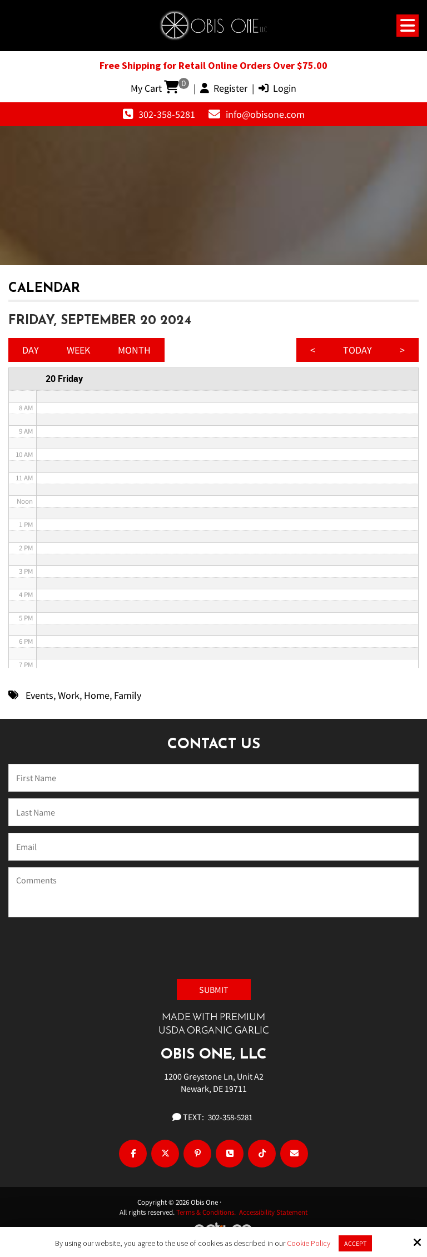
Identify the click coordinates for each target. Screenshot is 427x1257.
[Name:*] (213, 778)
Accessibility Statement (273, 1212)
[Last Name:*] (213, 812)
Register (223, 88)
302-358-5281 (166, 114)
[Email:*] (213, 847)
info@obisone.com (265, 114)
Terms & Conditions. (207, 1212)
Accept (355, 1243)
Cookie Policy (308, 1243)
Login (277, 88)
